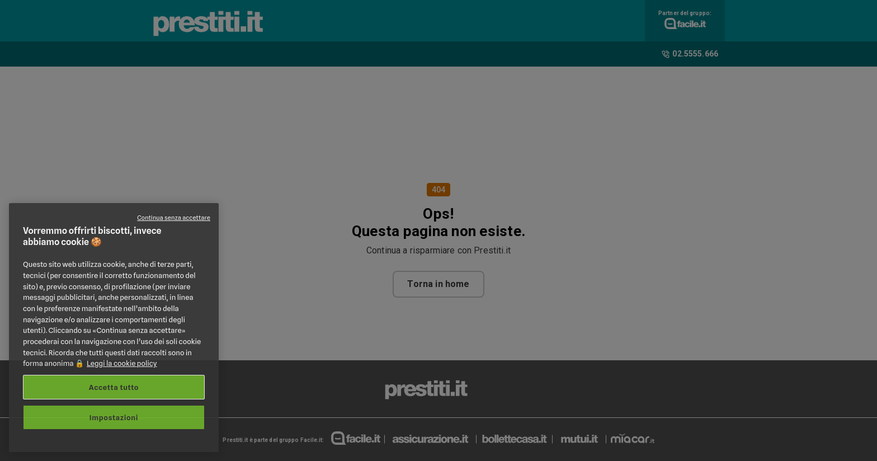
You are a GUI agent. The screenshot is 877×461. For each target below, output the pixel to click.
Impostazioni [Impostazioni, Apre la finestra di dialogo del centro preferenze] (113, 417)
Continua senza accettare (173, 218)
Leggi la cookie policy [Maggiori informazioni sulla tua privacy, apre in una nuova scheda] (122, 363)
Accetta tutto (114, 387)
